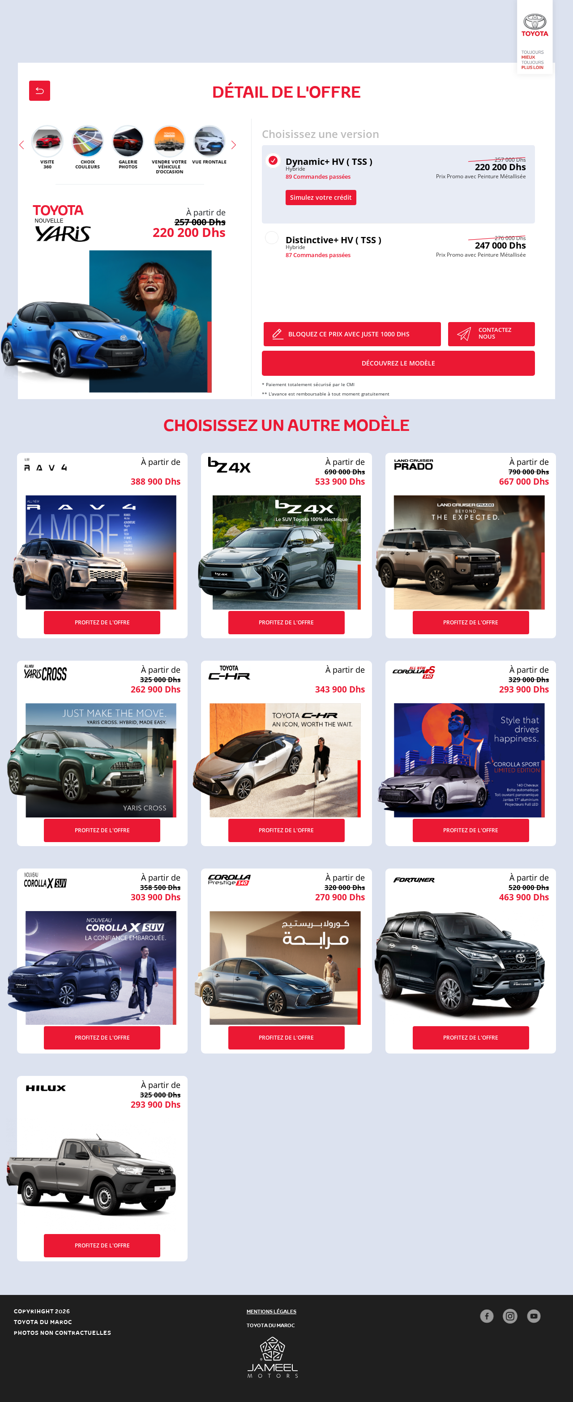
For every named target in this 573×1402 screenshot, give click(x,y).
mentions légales (271, 1311)
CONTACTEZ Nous (495, 333)
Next (235, 149)
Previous (23, 149)
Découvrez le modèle (398, 363)
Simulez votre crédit (321, 197)
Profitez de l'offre (102, 622)
